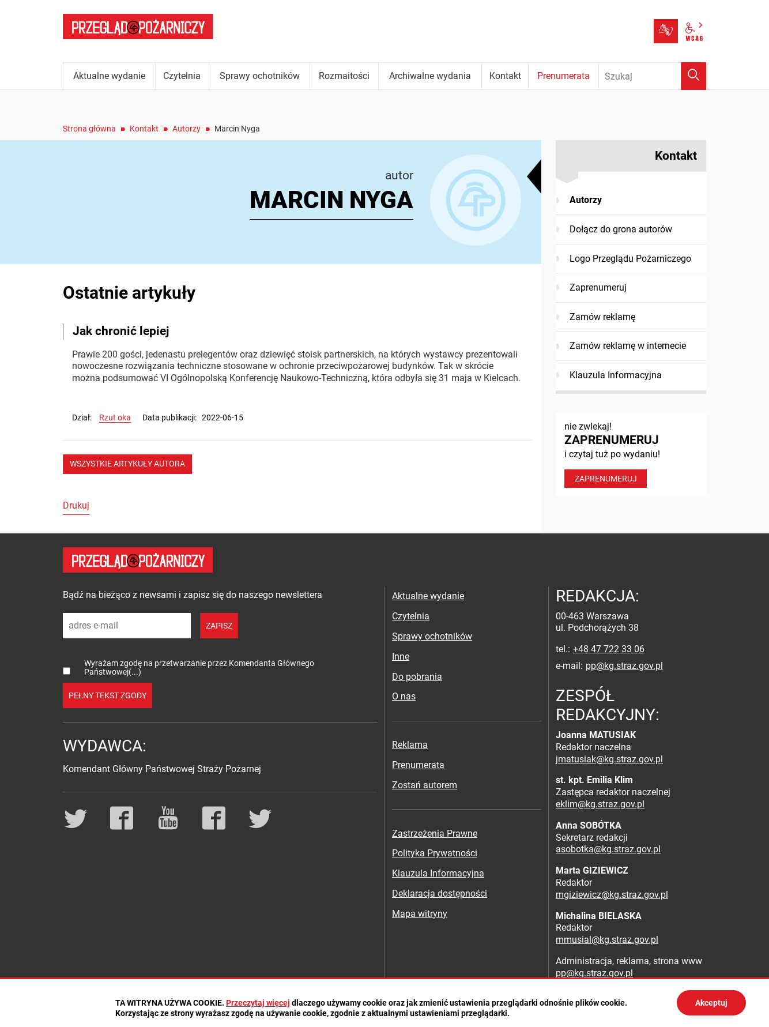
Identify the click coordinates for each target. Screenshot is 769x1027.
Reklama (410, 744)
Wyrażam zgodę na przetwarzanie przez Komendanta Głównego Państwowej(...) (199, 667)
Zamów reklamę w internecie (628, 345)
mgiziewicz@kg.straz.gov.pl (612, 894)
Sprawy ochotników (432, 636)
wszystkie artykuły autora (127, 463)
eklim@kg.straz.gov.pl (600, 804)
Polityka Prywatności (434, 853)
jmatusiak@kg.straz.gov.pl (609, 759)
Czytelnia (410, 616)
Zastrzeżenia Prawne (434, 833)
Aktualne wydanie (428, 595)
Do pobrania (417, 676)
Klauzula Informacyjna (616, 375)
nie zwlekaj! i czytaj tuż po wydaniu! (631, 454)
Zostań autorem (424, 785)
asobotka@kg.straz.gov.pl (608, 849)
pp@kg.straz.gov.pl (624, 665)
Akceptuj (711, 1002)
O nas (404, 696)
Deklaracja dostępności (439, 893)
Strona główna (89, 128)
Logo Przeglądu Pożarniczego (630, 258)
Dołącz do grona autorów (621, 229)
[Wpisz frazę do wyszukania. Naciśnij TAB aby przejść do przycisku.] (652, 76)
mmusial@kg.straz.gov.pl (607, 939)
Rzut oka (115, 417)
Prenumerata (418, 764)
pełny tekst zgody (107, 695)
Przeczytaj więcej (258, 1002)
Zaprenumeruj (598, 287)
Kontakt (144, 128)
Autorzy (186, 128)
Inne (400, 656)
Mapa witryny (419, 913)
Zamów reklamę (602, 316)
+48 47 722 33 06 (608, 649)
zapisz (219, 625)
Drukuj (76, 505)
